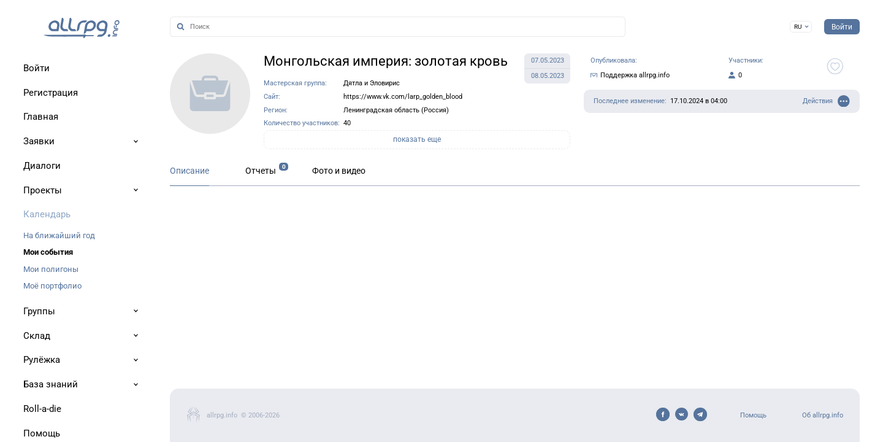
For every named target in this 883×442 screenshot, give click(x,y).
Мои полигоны (50, 269)
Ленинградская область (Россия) (396, 110)
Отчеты (260, 171)
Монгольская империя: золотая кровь (386, 61)
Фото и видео (338, 171)
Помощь (753, 415)
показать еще (417, 139)
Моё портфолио (52, 285)
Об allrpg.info (822, 415)
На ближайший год (59, 235)
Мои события (48, 252)
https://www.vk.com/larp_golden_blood (402, 97)
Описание (189, 171)
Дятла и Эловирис (371, 83)
